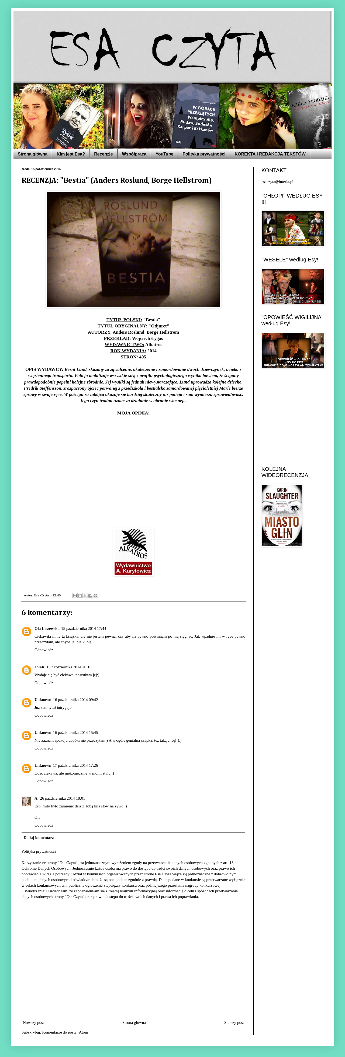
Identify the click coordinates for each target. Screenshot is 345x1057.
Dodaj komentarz (39, 837)
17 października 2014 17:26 (75, 765)
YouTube (164, 154)
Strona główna (32, 154)
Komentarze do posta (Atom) (65, 1032)
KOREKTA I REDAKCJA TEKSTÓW (269, 154)
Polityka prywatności (203, 154)
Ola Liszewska (47, 628)
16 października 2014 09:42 (75, 699)
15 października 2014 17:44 (83, 628)
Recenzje (103, 154)
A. (36, 798)
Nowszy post (33, 1022)
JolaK (39, 667)
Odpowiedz (43, 650)
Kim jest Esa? (71, 154)
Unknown (42, 699)
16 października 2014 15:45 (75, 732)
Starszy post (234, 1022)
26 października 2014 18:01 (62, 798)
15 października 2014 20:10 (68, 667)
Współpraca (134, 154)
